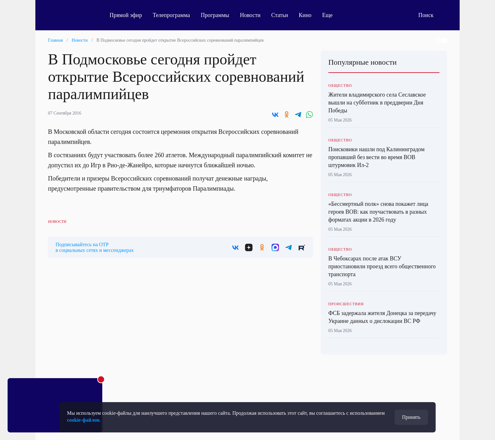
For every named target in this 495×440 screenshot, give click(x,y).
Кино (305, 15)
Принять (411, 417)
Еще (331, 15)
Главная (55, 40)
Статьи (279, 15)
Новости (250, 15)
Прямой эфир (126, 15)
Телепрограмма (171, 15)
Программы (215, 15)
